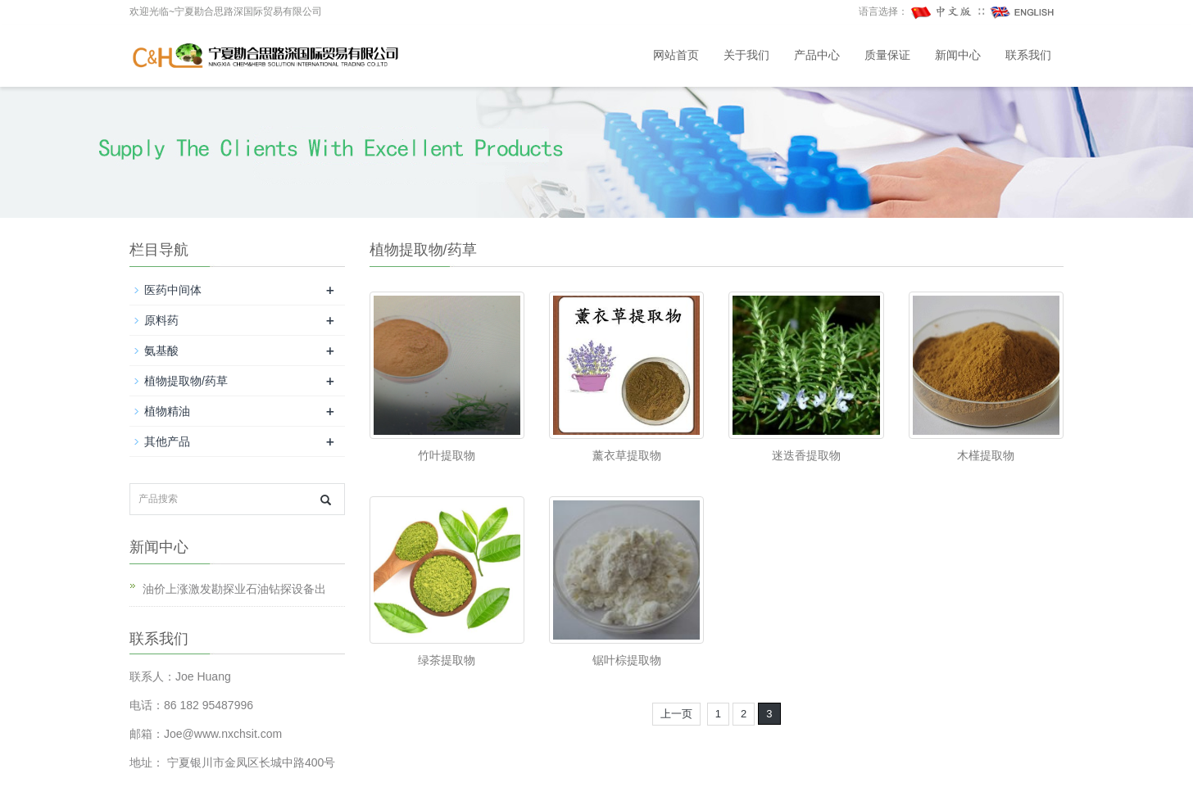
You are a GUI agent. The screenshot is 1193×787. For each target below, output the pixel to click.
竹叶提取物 (446, 455)
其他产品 (167, 441)
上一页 (676, 714)
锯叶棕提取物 (626, 660)
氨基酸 (161, 350)
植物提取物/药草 (186, 380)
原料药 (161, 320)
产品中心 (817, 55)
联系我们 (1028, 55)
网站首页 (676, 55)
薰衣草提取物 (626, 455)
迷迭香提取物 (806, 455)
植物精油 (167, 411)
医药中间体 (173, 289)
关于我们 (746, 55)
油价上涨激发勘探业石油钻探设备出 (234, 588)
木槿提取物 (985, 455)
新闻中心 (958, 55)
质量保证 (887, 55)
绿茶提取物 (446, 660)
